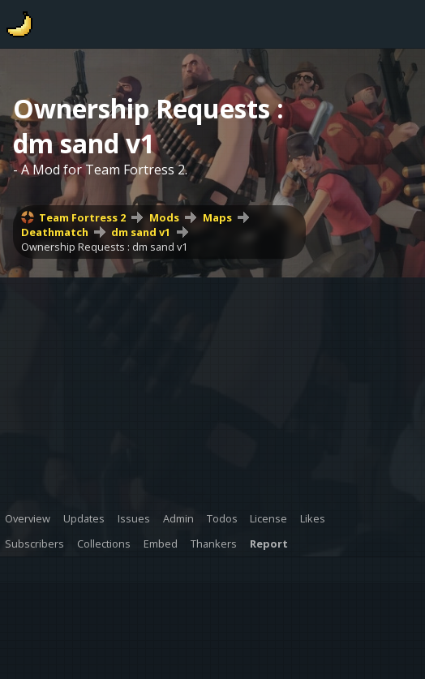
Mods (164, 217)
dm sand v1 (140, 232)
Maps (217, 217)
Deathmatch (54, 232)
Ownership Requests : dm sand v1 (104, 246)
